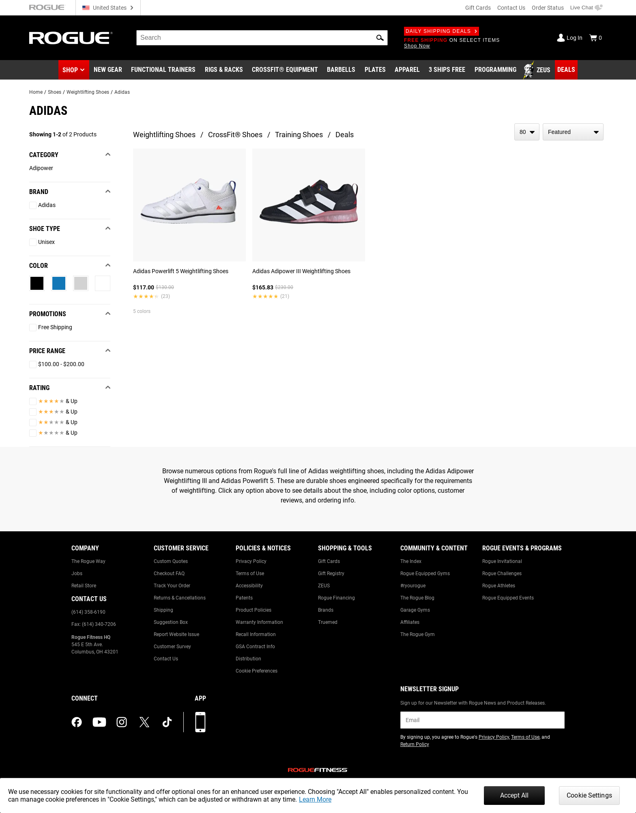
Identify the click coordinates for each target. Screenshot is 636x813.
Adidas (122, 92)
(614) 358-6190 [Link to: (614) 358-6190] (88, 612)
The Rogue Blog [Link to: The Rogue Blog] (417, 598)
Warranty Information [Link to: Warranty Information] (259, 622)
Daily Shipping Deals (441, 31)
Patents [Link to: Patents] (244, 598)
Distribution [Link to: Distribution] (248, 659)
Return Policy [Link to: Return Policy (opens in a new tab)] (414, 744)
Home (36, 92)
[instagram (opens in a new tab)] (122, 722)
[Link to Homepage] (71, 38)
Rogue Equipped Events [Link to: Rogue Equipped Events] (508, 598)
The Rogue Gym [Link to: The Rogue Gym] (417, 634)
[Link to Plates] (375, 70)
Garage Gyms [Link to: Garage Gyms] (415, 610)
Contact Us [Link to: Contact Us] (166, 659)
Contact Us (511, 7)
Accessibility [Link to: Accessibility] (249, 586)
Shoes (54, 92)
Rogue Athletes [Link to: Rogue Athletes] (498, 586)
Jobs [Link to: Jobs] (76, 573)
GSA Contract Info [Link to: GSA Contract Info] (255, 646)
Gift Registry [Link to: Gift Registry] (331, 573)
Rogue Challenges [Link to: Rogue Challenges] (502, 573)
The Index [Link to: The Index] (410, 561)
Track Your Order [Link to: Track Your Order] (172, 586)
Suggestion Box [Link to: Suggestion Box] (171, 622)
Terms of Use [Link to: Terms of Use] (250, 573)
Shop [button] (70, 70)
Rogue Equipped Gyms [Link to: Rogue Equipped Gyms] (425, 573)
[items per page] (526, 131)
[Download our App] (200, 722)
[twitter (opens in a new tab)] (144, 722)
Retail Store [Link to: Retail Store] (83, 586)
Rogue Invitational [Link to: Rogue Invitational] (502, 561)
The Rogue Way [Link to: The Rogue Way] (88, 561)
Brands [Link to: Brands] (325, 610)
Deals (344, 134)
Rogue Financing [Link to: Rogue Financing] (336, 598)
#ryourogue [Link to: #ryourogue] (412, 586)
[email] (482, 720)
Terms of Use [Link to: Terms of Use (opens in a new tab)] (525, 737)
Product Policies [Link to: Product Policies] (253, 610)
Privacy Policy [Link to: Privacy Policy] (251, 561)
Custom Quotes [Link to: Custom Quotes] (171, 561)
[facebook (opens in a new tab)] (77, 722)
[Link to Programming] (495, 70)
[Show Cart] (595, 37)
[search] (262, 37)
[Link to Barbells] (341, 70)
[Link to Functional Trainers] (163, 70)
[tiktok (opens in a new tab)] (167, 722)
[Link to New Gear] (108, 70)
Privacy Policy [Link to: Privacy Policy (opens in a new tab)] (494, 737)
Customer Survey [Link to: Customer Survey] (172, 646)
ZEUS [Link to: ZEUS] (324, 586)
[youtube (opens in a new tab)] (99, 722)
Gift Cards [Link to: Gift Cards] (329, 561)
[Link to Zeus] (538, 70)
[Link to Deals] (566, 70)
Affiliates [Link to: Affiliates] (409, 622)
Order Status (548, 7)
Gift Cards (478, 7)
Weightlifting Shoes (88, 92)
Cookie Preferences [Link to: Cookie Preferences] (256, 671)
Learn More (315, 799)
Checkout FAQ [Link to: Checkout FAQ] (169, 573)
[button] (380, 37)
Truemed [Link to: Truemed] (327, 622)
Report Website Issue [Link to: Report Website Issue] (176, 634)
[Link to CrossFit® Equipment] (284, 70)
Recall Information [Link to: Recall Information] (256, 634)
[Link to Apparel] (407, 70)
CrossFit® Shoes (235, 134)
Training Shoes (299, 134)
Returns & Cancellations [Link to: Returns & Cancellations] (180, 598)
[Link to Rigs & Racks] (223, 70)
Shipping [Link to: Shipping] (163, 610)
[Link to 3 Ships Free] (447, 70)
